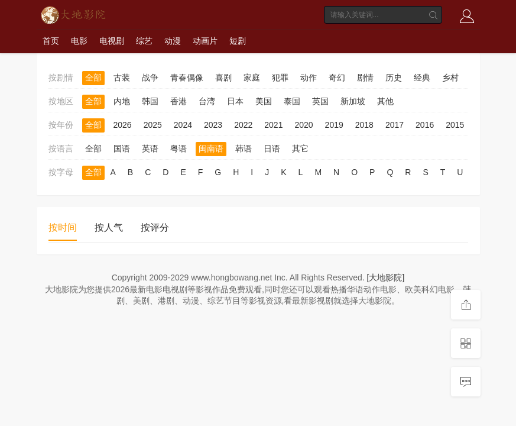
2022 (243, 125)
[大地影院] (386, 277)
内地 (121, 101)
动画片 (205, 41)
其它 (300, 148)
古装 (121, 77)
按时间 (62, 227)
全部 (93, 77)
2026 (122, 125)
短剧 (237, 41)
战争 (150, 77)
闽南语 (211, 148)
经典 (422, 77)
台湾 (207, 101)
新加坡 (352, 101)
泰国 (292, 101)
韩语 (243, 148)
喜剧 (223, 77)
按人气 (109, 227)
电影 (79, 41)
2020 (303, 125)
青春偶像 (186, 77)
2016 (425, 125)
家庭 (252, 77)
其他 (385, 101)
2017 (394, 125)
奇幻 (337, 77)
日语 (272, 148)
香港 (178, 101)
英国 (320, 101)
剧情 (365, 77)
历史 (393, 77)
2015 (455, 125)
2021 (273, 125)
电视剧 (111, 41)
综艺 (144, 41)
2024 (183, 125)
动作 (308, 77)
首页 (51, 41)
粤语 (178, 148)
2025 (153, 125)
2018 (364, 125)
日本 (235, 101)
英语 (150, 148)
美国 (263, 101)
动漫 (172, 41)
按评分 (155, 227)
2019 (334, 125)
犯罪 (280, 77)
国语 (121, 148)
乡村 (450, 77)
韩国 (150, 101)
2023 (213, 125)
